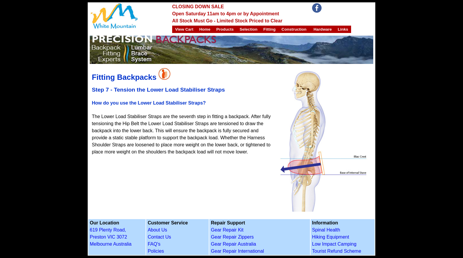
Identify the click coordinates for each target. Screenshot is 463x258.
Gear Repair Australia (233, 244)
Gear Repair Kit (227, 229)
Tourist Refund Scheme (336, 251)
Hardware (322, 29)
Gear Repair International (237, 251)
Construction (294, 29)
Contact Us (159, 236)
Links (343, 29)
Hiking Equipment (330, 236)
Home (205, 29)
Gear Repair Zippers (232, 236)
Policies (156, 251)
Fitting (269, 29)
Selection (248, 29)
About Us (157, 229)
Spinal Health (326, 229)
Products (225, 29)
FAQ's (154, 244)
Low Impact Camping (334, 244)
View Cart (184, 29)
